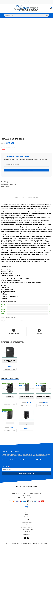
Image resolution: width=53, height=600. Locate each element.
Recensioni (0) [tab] (32, 197)
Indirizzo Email (5, 467)
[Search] (47, 15)
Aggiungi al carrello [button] (9, 369)
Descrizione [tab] (19, 197)
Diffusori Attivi (9, 182)
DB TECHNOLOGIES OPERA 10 (26, 397)
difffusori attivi (12, 184)
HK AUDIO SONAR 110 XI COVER (9, 361)
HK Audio (6, 186)
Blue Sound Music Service (26, 487)
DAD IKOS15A (10, 396)
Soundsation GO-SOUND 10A (43, 397)
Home (2, 20)
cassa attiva (6, 184)
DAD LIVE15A (10, 423)
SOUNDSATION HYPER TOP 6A (26, 423)
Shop (6, 20)
